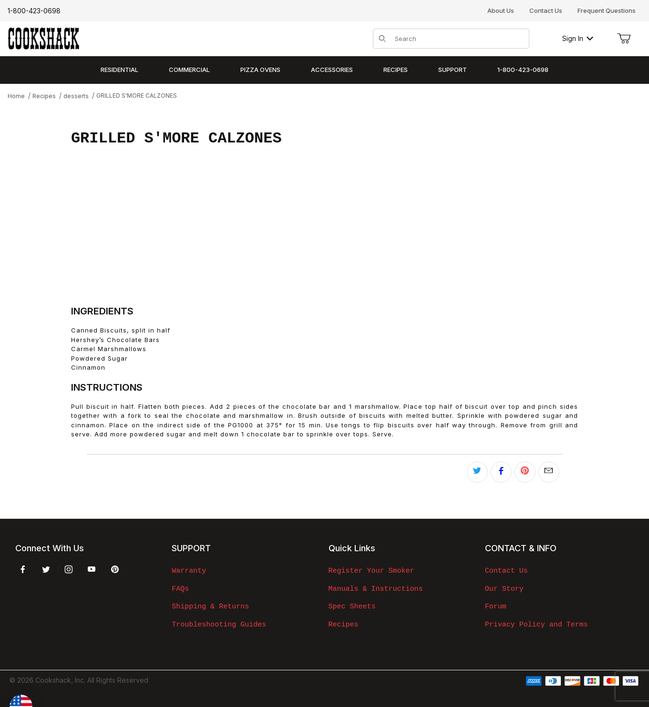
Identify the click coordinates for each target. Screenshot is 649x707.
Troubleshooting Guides (219, 624)
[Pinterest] (115, 569)
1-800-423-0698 (34, 11)
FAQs (180, 589)
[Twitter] (46, 569)
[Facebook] (23, 569)
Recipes (344, 624)
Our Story (504, 589)
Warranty (189, 571)
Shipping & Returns (210, 606)
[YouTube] (91, 569)
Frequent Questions (606, 10)
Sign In (577, 38)
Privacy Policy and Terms (536, 624)
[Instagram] (69, 569)
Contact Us (545, 10)
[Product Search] (459, 38)
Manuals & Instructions (376, 589)
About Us (500, 10)
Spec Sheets (352, 606)
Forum (495, 606)
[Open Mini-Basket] (624, 39)
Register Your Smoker (371, 571)
